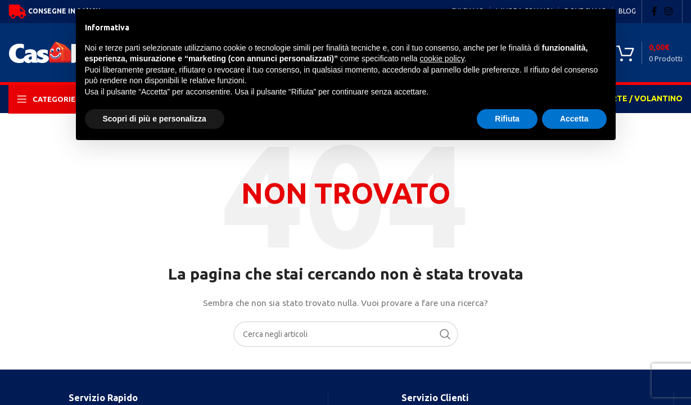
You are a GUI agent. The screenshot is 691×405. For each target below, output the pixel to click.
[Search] (345, 334)
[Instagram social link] (668, 11)
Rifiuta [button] (507, 118)
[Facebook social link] (654, 11)
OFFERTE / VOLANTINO (637, 98)
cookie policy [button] (441, 58)
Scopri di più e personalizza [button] (154, 118)
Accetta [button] (574, 118)
